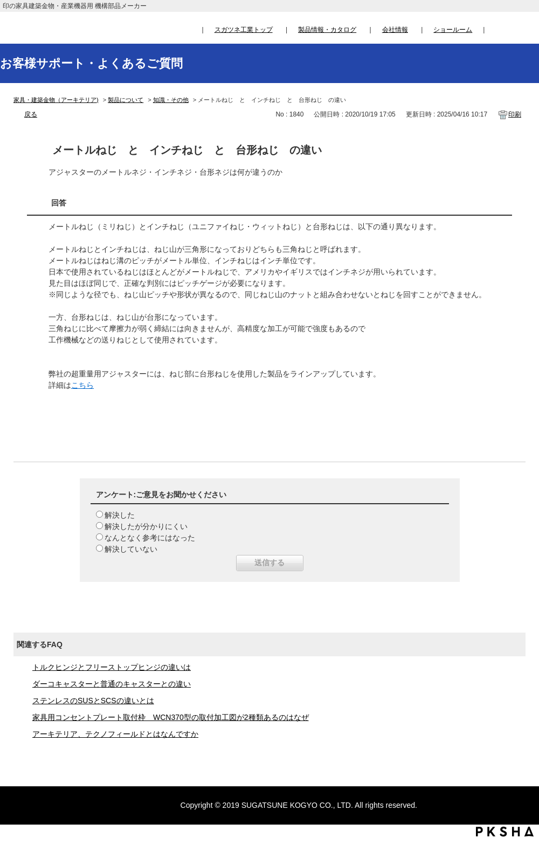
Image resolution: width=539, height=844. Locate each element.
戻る (30, 114)
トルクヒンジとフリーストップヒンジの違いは (111, 667)
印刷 (514, 114)
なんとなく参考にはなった (150, 537)
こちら (82, 385)
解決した (120, 515)
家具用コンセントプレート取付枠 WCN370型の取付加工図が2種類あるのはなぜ (170, 717)
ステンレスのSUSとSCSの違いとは (93, 700)
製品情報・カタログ (327, 29)
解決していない (131, 549)
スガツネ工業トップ (244, 29)
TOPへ (520, 735)
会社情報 (395, 29)
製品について (125, 100)
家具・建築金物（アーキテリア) (56, 100)
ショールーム (452, 29)
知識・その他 (171, 100)
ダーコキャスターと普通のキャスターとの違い (111, 684)
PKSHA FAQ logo (505, 832)
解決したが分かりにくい (146, 526)
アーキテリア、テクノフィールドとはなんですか (115, 734)
